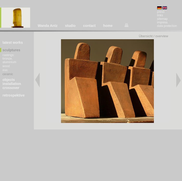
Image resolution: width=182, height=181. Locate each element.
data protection (167, 26)
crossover (11, 88)
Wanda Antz (47, 26)
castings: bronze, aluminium (9, 58)
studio (70, 26)
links (160, 15)
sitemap (162, 19)
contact (89, 26)
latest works (13, 42)
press (160, 12)
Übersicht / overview (153, 36)
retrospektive (14, 95)
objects (9, 80)
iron (5, 70)
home (107, 26)
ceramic (8, 74)
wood (6, 66)
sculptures (11, 50)
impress (162, 22)
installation (12, 84)
